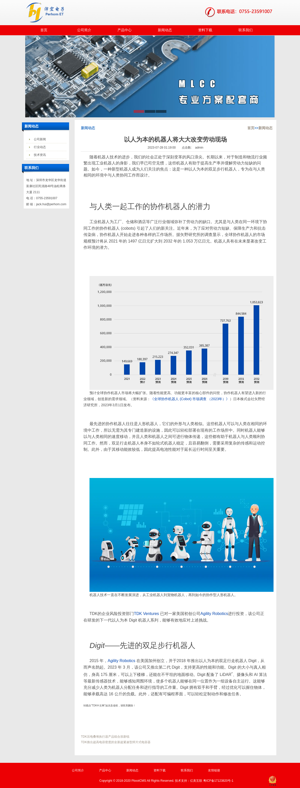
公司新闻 (40, 139)
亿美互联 (196, 780)
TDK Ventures (146, 613)
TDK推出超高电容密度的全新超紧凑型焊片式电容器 (116, 742)
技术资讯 (40, 155)
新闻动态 (265, 128)
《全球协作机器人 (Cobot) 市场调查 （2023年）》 (190, 399)
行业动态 (40, 147)
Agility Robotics (214, 613)
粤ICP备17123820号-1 (218, 780)
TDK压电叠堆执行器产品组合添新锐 (105, 736)
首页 (250, 128)
